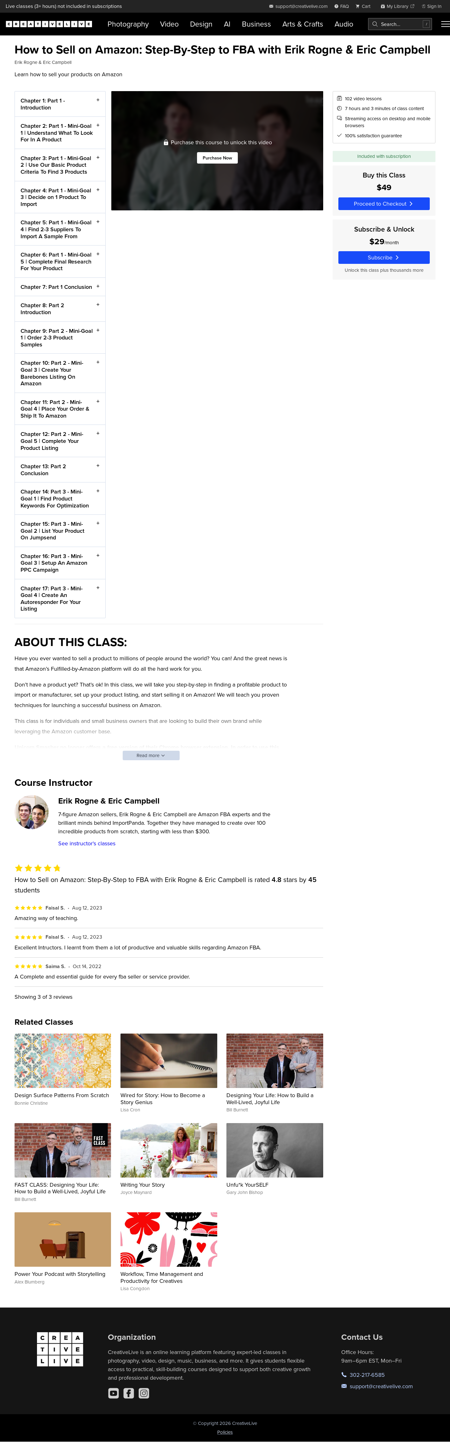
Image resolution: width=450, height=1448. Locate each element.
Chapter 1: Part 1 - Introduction (43, 103)
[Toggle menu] (445, 24)
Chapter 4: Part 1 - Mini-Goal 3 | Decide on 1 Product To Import (56, 197)
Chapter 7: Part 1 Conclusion (56, 287)
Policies (225, 1432)
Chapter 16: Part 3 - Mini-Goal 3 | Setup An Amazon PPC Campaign (54, 563)
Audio (344, 24)
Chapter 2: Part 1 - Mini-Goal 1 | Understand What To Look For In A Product (57, 132)
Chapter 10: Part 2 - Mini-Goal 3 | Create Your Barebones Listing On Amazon (52, 373)
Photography (128, 24)
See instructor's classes (86, 843)
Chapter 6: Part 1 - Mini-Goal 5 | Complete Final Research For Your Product (56, 261)
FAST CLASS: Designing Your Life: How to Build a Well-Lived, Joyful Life (60, 1188)
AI (227, 24)
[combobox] (400, 24)
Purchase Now (217, 157)
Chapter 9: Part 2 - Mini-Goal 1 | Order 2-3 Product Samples (57, 337)
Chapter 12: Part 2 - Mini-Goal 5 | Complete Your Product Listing (52, 440)
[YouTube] (113, 1393)
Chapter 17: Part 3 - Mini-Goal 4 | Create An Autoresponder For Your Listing (52, 598)
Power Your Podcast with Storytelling (60, 1274)
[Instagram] (144, 1393)
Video (169, 24)
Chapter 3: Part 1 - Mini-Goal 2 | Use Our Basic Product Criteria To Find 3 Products (56, 165)
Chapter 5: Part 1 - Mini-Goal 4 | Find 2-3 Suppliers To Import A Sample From (56, 229)
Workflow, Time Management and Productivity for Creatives (161, 1277)
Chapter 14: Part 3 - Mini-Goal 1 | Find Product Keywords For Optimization (55, 498)
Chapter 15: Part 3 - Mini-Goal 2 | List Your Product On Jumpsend (52, 530)
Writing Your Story (142, 1185)
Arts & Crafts (302, 24)
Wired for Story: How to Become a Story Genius (162, 1098)
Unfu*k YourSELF (247, 1185)
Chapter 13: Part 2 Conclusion (43, 469)
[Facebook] (128, 1393)
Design (201, 24)
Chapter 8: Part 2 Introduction (42, 308)
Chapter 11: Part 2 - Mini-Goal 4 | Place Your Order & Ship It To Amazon (55, 408)
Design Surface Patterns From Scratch (62, 1095)
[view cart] (365, 6)
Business (256, 24)
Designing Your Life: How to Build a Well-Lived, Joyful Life (269, 1098)
